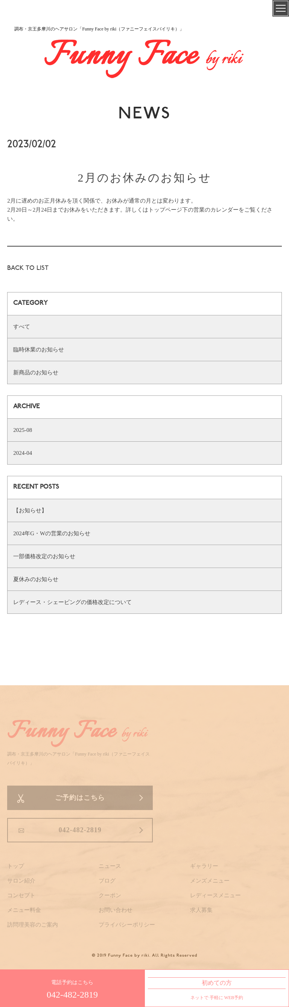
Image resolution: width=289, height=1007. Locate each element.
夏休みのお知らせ (35, 579)
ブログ (107, 881)
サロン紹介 (21, 881)
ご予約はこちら (80, 797)
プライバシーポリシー (127, 925)
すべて (21, 327)
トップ (15, 866)
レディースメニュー (215, 895)
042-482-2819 (80, 830)
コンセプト (21, 895)
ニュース (110, 866)
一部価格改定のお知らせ (44, 556)
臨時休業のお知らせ (38, 350)
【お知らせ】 (30, 510)
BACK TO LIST (28, 268)
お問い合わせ (115, 910)
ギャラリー (204, 866)
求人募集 (201, 910)
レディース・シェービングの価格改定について (72, 602)
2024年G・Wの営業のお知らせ (51, 533)
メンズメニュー (210, 881)
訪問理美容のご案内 (32, 925)
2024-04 (22, 453)
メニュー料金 (24, 910)
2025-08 (22, 430)
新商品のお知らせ (35, 372)
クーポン (110, 895)
